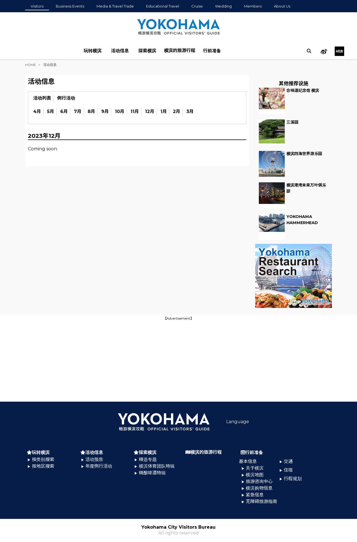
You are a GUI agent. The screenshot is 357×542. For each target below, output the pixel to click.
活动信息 (120, 50)
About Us (282, 6)
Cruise (197, 6)
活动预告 (94, 459)
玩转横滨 (93, 50)
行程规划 (293, 478)
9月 (105, 111)
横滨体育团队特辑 (157, 466)
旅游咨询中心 (259, 481)
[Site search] (309, 51)
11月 (135, 111)
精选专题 (148, 459)
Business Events (70, 6)
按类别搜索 (43, 459)
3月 (190, 111)
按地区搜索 (43, 466)
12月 (149, 111)
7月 (77, 111)
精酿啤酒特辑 (152, 472)
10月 (119, 111)
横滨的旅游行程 (179, 50)
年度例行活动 (98, 466)
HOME (30, 65)
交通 (288, 461)
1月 (163, 111)
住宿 (288, 470)
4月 (37, 111)
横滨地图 (255, 474)
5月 (50, 111)
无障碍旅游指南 (261, 501)
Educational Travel (162, 6)
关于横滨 (255, 468)
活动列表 (42, 98)
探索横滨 (147, 50)
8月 (91, 111)
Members (253, 6)
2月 (176, 111)
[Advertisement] (178, 360)
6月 (64, 111)
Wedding (223, 6)
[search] (309, 51)
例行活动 (66, 98)
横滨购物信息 (259, 488)
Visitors (37, 6)
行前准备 (212, 50)
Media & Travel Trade (115, 6)
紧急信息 (255, 494)
